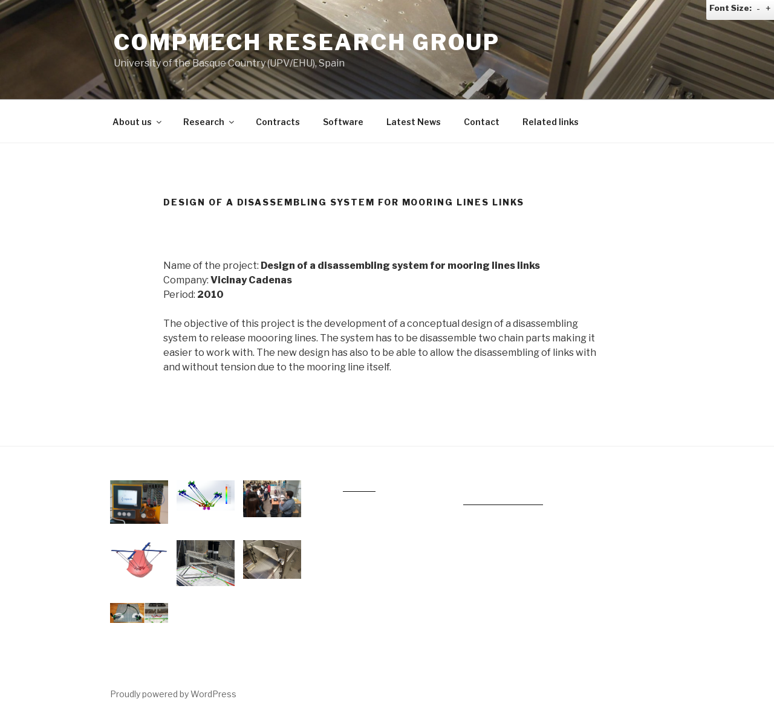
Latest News (413, 122)
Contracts (278, 122)
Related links (550, 122)
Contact (481, 122)
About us (137, 122)
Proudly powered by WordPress (173, 694)
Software (343, 122)
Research (209, 122)
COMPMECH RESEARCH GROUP (307, 42)
